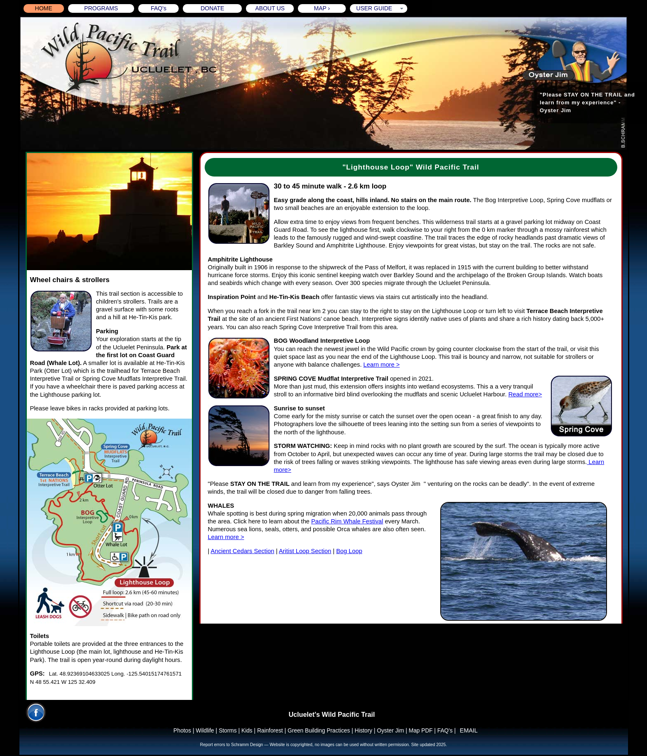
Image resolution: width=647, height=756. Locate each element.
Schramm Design (247, 744)
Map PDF (420, 731)
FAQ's (158, 8)
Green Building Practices (319, 731)
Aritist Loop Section (305, 551)
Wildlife (205, 731)
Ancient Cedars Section (242, 551)
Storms (227, 731)
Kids (247, 731)
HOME (43, 8)
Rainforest (270, 731)
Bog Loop (349, 551)
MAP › (322, 8)
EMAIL (468, 730)
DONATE (212, 8)
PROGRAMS (101, 8)
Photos (182, 731)
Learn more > (382, 364)
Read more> (525, 394)
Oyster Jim (391, 731)
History (363, 731)
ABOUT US (270, 8)
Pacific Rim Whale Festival (347, 521)
